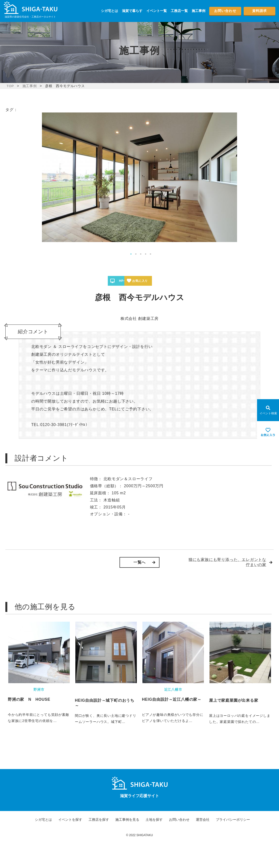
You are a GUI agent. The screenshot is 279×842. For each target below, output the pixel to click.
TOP (10, 86)
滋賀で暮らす (132, 11)
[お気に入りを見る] (268, 432)
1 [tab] (131, 254)
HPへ (124, 281)
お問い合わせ (225, 11)
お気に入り (157, 281)
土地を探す (154, 820)
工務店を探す (99, 820)
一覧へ (139, 562)
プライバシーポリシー (233, 820)
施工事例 (198, 11)
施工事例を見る (127, 820)
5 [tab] (150, 254)
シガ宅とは (109, 11)
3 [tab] (140, 254)
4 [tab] (145, 254)
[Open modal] (268, 410)
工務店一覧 (179, 11)
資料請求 (259, 11)
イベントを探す (70, 820)
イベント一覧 (156, 11)
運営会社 (202, 820)
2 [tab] (135, 254)
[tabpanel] (139, 177)
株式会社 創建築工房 (139, 318)
